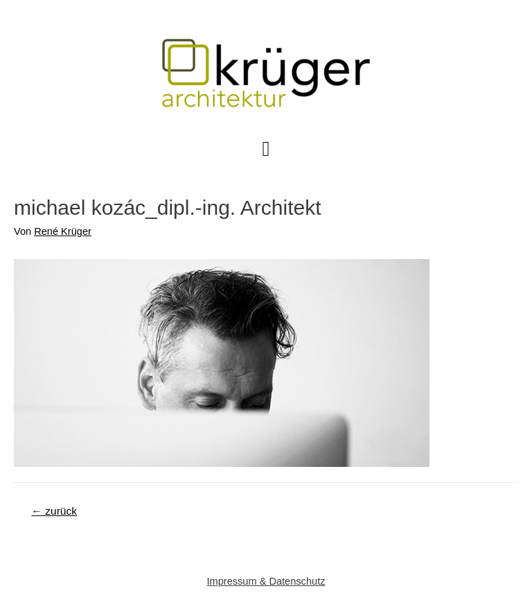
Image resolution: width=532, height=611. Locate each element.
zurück (54, 511)
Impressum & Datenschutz (266, 581)
